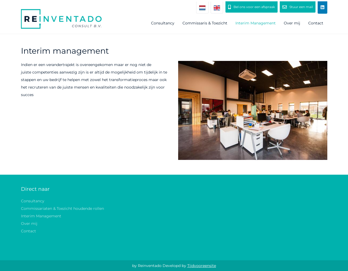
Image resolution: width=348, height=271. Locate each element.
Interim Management (255, 23)
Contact (315, 23)
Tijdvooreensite (201, 265)
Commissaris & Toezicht (204, 23)
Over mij (292, 23)
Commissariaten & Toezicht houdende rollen (62, 208)
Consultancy (162, 23)
